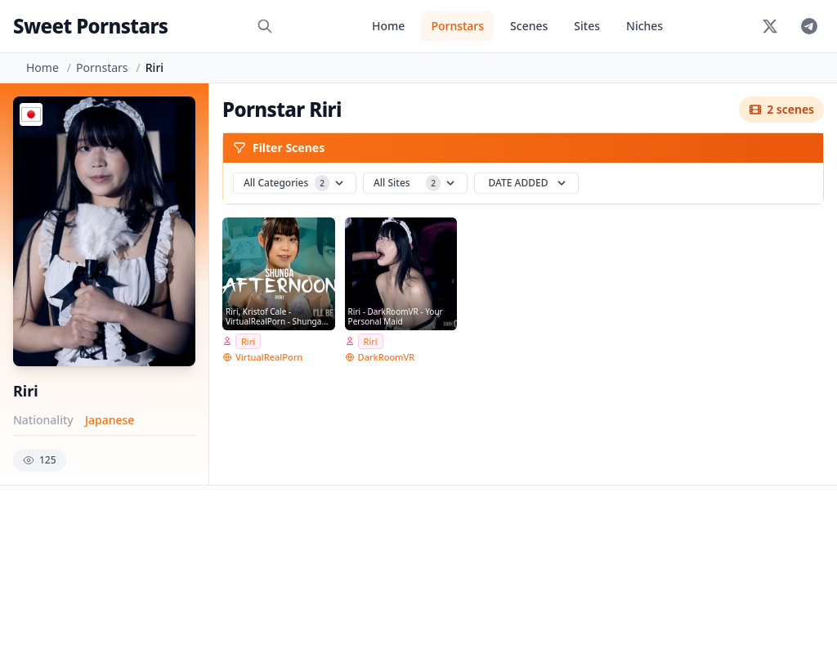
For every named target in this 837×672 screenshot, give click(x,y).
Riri (248, 341)
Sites (587, 26)
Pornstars (457, 26)
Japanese (109, 420)
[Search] (265, 26)
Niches (644, 26)
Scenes (529, 26)
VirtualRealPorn (268, 357)
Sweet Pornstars (90, 25)
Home (388, 26)
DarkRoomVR (386, 357)
